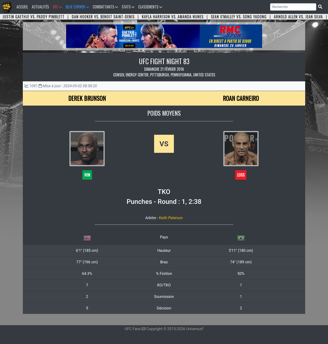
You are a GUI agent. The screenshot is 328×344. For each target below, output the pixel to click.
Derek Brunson (87, 98)
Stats (128, 7)
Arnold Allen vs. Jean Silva (298, 17)
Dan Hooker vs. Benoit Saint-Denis (103, 17)
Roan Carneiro (241, 98)
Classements (150, 7)
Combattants (105, 7)
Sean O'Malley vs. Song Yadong (239, 17)
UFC (57, 7)
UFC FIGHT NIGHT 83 (164, 61)
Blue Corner (77, 7)
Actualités (40, 7)
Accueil (23, 7)
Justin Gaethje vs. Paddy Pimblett (33, 17)
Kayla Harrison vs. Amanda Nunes (173, 17)
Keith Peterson (171, 218)
